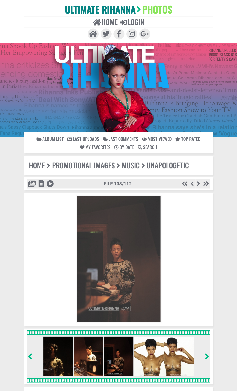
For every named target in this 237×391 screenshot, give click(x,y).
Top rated (186, 138)
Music (129, 164)
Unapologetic (166, 164)
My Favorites (95, 146)
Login (132, 21)
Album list (51, 138)
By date (124, 146)
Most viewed (156, 138)
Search (146, 146)
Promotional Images (83, 164)
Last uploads (83, 138)
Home (105, 21)
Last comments (120, 138)
